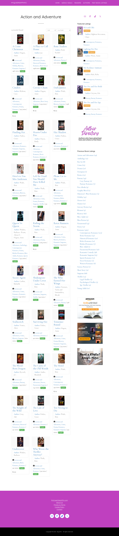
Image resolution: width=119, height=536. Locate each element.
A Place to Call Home (40, 48)
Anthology (23, 245)
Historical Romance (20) (89, 238)
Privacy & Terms (59, 505)
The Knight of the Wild (19, 409)
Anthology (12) (82, 158)
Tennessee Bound (58, 323)
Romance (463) (82, 230)
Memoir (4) (81, 210)
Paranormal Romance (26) (89, 249)
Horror (43, 382)
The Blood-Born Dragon (18, 367)
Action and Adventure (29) (87, 155)
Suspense (36, 104)
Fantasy (63, 60)
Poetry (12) (81, 227)
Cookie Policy (59, 507)
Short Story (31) (82, 270)
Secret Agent (19, 277)
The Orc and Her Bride (93, 86)
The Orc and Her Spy (92, 102)
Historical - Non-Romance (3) (88, 194)
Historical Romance (39, 63)
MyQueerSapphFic (19, 3)
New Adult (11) (82, 217)
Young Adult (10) (83, 288)
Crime (22, 63)
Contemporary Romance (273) (91, 233)
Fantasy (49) (81, 178)
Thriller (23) (81, 277)
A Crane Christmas (17, 48)
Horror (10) (81, 200)
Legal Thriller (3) (86, 279)
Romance (36, 66)
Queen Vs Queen (17, 225)
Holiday (14, 66)
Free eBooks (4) (82, 187)
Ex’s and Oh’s (89, 27)
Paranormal (36, 385)
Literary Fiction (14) (84, 207)
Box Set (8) (81, 162)
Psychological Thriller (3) (89, 282)
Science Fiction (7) (83, 267)
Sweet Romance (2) (87, 261)
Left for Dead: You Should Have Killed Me (40, 180)
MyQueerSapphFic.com (59, 500)
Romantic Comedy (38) (88, 252)
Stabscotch (17, 321)
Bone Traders (60, 46)
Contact (59, 509)
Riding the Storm (38, 225)
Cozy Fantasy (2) (86, 181)
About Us (59, 503)
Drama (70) (81, 168)
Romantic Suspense (18, 68)
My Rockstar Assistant (93, 68)
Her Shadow (60, 132)
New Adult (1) (85, 247)
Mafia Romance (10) (87, 241)
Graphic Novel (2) (83, 190)
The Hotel (59, 365)
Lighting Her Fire (91, 49)
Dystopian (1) (82, 172)
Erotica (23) (81, 175)
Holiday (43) (81, 197)
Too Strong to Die (61, 409)
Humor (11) (81, 204)
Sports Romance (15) (87, 258)
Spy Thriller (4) (85, 285)
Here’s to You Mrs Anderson (19, 178)
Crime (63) (81, 165)
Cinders (16, 87)
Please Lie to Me (60, 178)
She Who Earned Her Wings (59, 280)
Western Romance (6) (88, 263)
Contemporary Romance (93, 42)
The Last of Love (38, 409)
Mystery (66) (82, 213)
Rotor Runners (61, 223)
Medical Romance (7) (88, 244)
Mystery (20, 66)
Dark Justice (60, 87)
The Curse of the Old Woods (40, 367)
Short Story (43, 66)
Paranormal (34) (83, 223)
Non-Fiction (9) (83, 220)
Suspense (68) (82, 273)
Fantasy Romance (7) (87, 184)
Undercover (18, 448)
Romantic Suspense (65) (88, 255)
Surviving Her (40, 321)
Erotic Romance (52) (87, 236)
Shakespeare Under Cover (39, 279)
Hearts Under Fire (40, 134)
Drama (43, 60)
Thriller (41, 204)
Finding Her (18, 132)
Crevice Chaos (40, 87)
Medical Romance (18, 253)
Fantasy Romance (96, 98)
